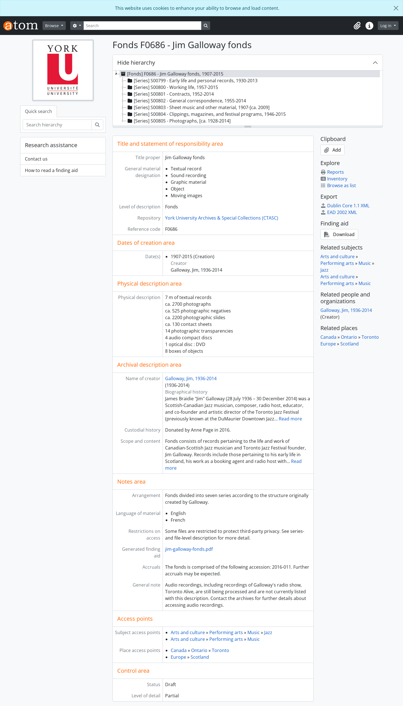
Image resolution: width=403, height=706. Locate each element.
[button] (357, 26)
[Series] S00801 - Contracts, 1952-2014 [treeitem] (170, 94)
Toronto (220, 650)
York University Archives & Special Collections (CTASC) (221, 218)
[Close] (396, 8)
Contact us (36, 159)
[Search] (142, 25)
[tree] (248, 98)
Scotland (200, 657)
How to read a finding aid (51, 170)
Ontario (199, 650)
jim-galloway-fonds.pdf (189, 549)
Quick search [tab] (38, 111)
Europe (178, 657)
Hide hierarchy (136, 62)
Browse (52, 25)
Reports (332, 172)
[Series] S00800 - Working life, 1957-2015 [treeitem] (172, 87)
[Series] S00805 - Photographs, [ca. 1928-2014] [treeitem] (178, 120)
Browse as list (338, 185)
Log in (386, 25)
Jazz (268, 632)
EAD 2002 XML (338, 212)
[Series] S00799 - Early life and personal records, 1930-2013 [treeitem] (191, 80)
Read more (290, 419)
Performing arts (226, 632)
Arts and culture (188, 632)
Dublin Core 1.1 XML (344, 206)
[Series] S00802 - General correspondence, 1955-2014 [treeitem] (186, 100)
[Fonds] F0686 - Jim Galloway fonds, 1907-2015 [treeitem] (171, 73)
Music (253, 632)
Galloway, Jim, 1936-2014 (191, 378)
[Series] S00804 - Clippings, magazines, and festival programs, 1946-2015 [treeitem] (206, 114)
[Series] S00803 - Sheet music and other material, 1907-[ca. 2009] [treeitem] (198, 107)
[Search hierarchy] (57, 124)
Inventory (333, 179)
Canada (179, 650)
